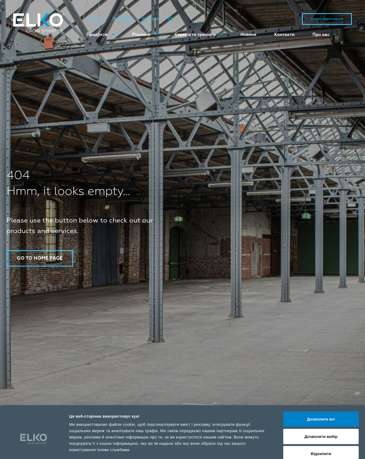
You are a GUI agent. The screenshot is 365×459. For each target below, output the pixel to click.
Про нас (321, 34)
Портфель (123, 19)
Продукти (97, 34)
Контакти (284, 34)
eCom (150, 19)
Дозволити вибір (321, 407)
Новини (248, 34)
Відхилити (321, 424)
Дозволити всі (321, 390)
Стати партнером (327, 19)
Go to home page (40, 258)
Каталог (95, 19)
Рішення (141, 34)
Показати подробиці (304, 448)
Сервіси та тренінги (195, 34)
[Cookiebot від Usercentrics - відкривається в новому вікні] (34, 449)
